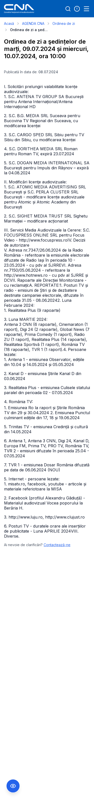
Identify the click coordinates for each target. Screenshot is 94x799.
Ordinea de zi (63, 23)
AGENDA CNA (33, 23)
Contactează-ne (57, 545)
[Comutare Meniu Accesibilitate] (13, 786)
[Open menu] (86, 8)
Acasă (9, 23)
